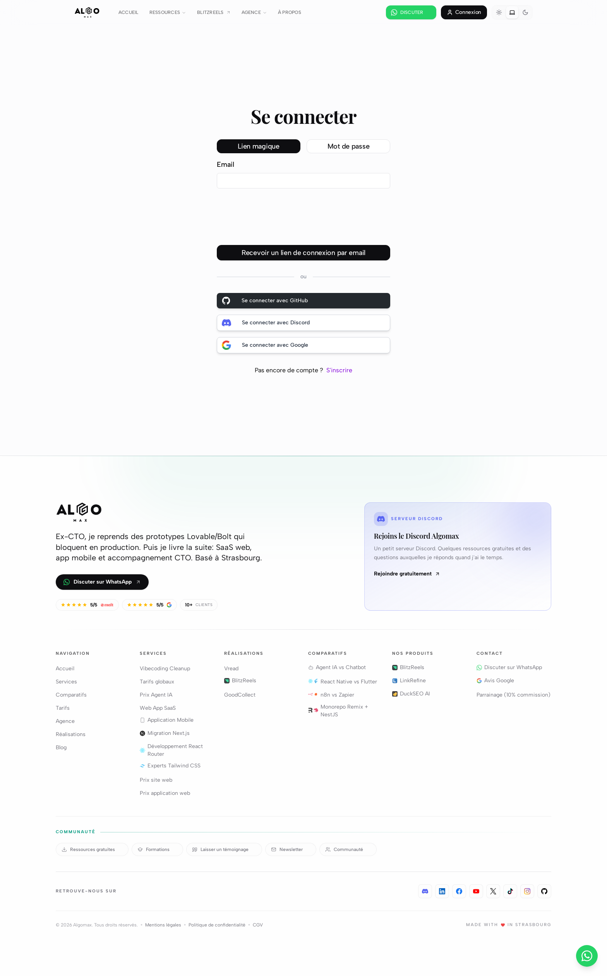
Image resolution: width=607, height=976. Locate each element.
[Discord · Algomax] (425, 891)
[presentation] (275, 220)
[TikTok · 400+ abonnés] (510, 891)
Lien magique (258, 146)
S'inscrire (339, 370)
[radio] (499, 12)
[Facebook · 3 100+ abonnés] (459, 891)
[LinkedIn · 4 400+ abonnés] (442, 891)
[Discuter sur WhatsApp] (411, 12)
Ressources (167, 12)
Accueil (128, 12)
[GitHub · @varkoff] (544, 891)
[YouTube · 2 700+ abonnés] (476, 891)
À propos (289, 12)
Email (225, 164)
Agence (254, 12)
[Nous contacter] (587, 956)
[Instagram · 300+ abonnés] (527, 891)
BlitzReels (213, 12)
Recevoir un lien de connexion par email (303, 252)
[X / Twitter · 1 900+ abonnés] (493, 891)
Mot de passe (349, 146)
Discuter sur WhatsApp (102, 582)
